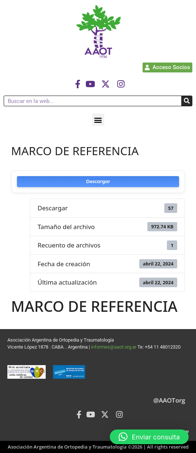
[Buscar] (186, 101)
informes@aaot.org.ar (114, 347)
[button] (98, 120)
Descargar (98, 181)
